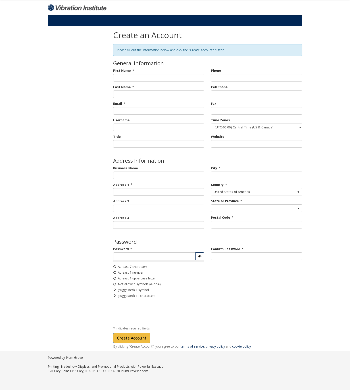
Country (217, 184)
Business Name (125, 168)
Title (117, 136)
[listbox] (256, 192)
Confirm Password (225, 249)
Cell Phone (219, 87)
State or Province (225, 201)
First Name (122, 70)
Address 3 (121, 218)
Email (117, 103)
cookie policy (241, 346)
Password (121, 249)
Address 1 (121, 184)
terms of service (192, 346)
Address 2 (121, 201)
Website (217, 136)
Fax (213, 103)
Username (121, 120)
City (214, 168)
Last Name (122, 87)
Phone (216, 70)
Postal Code (220, 217)
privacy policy (215, 346)
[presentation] (147, 313)
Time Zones (220, 120)
